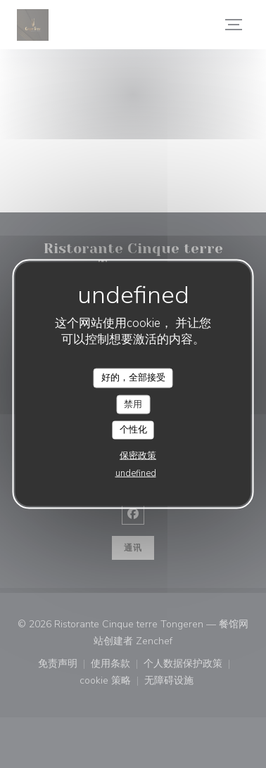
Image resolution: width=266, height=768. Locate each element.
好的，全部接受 (133, 377)
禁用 (133, 403)
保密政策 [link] (138, 455)
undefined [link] (135, 472)
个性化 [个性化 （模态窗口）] (133, 429)
